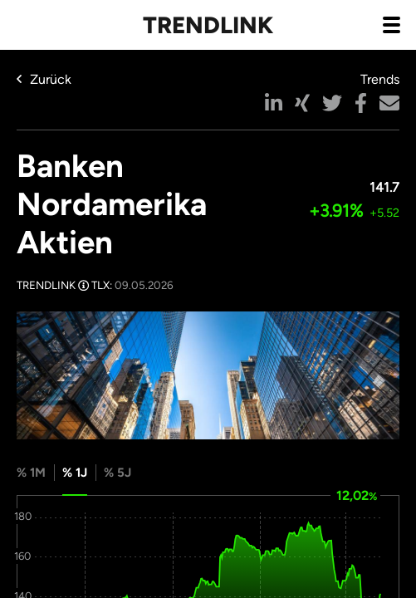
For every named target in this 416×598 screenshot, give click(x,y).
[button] (273, 103)
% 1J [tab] (74, 472)
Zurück (44, 79)
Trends (379, 79)
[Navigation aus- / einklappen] (391, 24)
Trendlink (208, 25)
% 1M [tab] (31, 472)
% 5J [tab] (117, 472)
